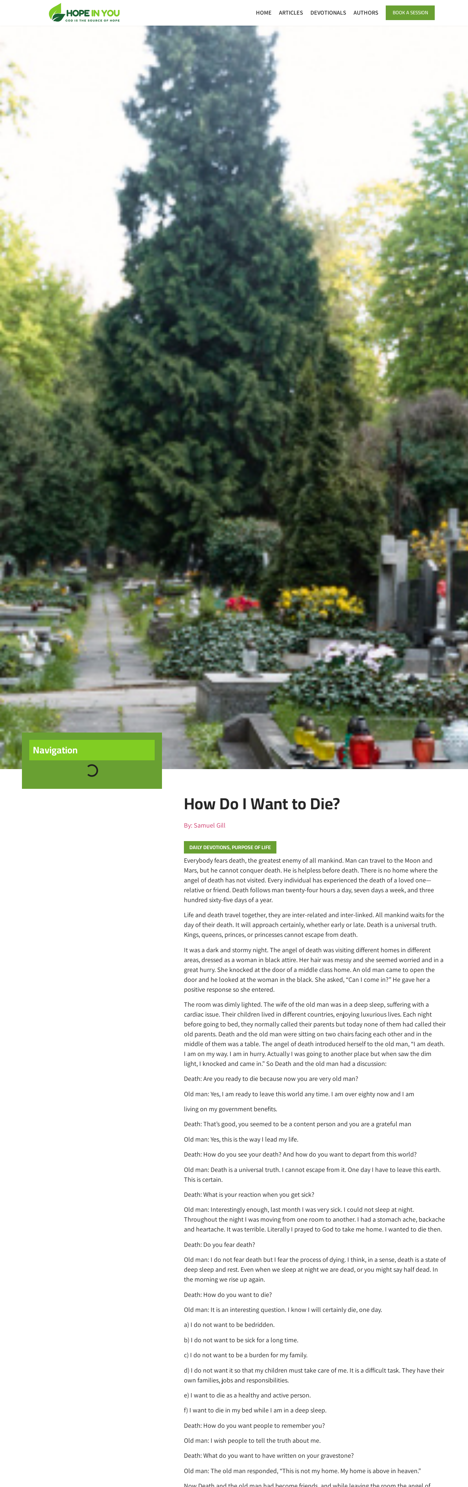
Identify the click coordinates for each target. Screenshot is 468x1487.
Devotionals (321, 12)
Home (257, 12)
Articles (284, 12)
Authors (359, 12)
